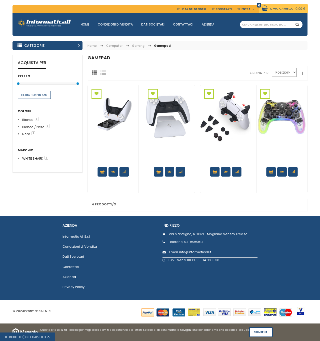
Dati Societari (152, 24)
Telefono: (183, 241)
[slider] (18, 83)
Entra (246, 9)
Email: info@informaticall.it (186, 252)
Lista (104, 74)
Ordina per (259, 73)
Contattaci (183, 24)
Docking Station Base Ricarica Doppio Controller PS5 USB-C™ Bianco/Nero (113, 161)
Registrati (224, 9)
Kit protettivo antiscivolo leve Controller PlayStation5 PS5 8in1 (225, 161)
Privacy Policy (73, 286)
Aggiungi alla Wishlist (97, 94)
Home (85, 24)
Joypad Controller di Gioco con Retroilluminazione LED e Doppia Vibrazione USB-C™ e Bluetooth (282, 163)
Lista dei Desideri (193, 9)
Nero (26, 134)
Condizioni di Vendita (115, 24)
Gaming (138, 46)
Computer (114, 46)
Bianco (28, 119)
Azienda (208, 24)
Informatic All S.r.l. (76, 236)
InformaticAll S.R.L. (38, 310)
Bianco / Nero (33, 127)
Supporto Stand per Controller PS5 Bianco (169, 156)
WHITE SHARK (32, 158)
